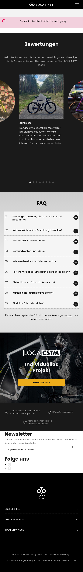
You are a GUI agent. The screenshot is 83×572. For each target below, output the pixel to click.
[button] (10, 102)
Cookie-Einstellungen (17, 560)
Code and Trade (68, 560)
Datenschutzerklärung (59, 554)
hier (70, 315)
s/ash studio (41, 560)
